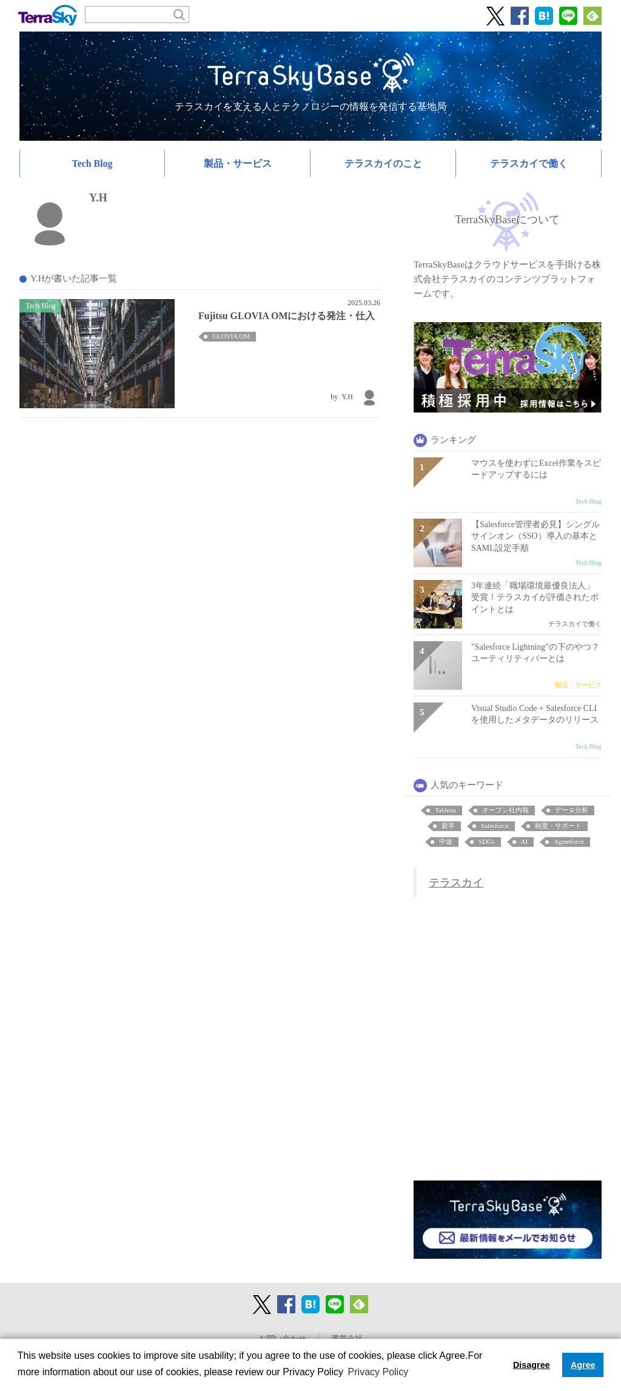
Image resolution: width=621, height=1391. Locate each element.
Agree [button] (583, 1365)
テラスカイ (456, 883)
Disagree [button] (531, 1365)
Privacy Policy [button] (378, 1372)
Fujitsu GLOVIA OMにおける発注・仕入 (286, 316)
